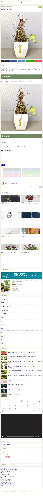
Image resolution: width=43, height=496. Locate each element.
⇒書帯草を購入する (6, 150)
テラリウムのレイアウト (6, 306)
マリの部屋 (3, 313)
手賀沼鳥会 (3, 468)
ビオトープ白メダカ (5, 471)
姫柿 (2, 321)
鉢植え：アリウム (10, 391)
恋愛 (2, 477)
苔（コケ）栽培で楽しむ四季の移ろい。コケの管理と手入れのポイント (21, 367)
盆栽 (2, 328)
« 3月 (2, 411)
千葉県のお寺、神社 (5, 474)
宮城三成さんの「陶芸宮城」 (7, 476)
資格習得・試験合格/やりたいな (8, 482)
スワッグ (3, 299)
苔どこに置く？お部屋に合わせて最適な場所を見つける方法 (20, 353)
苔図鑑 (2, 336)
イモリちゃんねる (6, 491)
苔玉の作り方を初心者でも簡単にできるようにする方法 (19, 358)
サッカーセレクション (6, 479)
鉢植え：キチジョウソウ (12, 386)
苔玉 (2, 339)
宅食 (2, 485)
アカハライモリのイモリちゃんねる (9, 469)
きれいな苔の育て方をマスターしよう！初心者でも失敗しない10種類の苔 (21, 372)
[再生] (2, 436)
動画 (1, 491)
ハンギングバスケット (6, 310)
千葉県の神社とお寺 (13, 491)
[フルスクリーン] (40, 436)
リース (2, 317)
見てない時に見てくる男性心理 (8, 483)
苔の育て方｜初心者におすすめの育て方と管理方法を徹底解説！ (21, 377)
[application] (21, 426)
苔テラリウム (4, 472)
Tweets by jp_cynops (5, 444)
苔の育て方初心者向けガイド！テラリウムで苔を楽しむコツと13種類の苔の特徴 (21, 363)
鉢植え (3, 164)
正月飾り (3, 325)
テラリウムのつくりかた (6, 302)
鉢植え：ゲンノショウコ (12, 395)
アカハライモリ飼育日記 (6, 480)
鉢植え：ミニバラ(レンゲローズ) (14, 381)
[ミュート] (38, 436)
